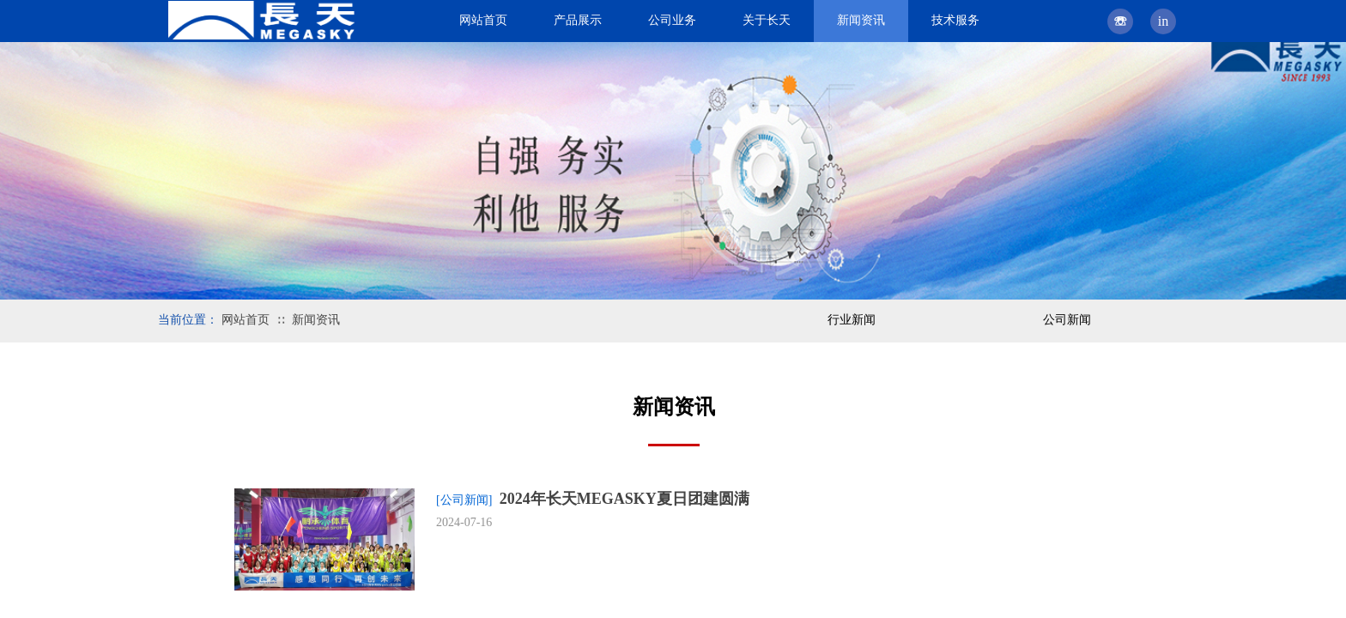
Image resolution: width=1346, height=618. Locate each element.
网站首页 (245, 319)
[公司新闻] (464, 500)
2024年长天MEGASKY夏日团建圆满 (624, 498)
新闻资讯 (316, 319)
